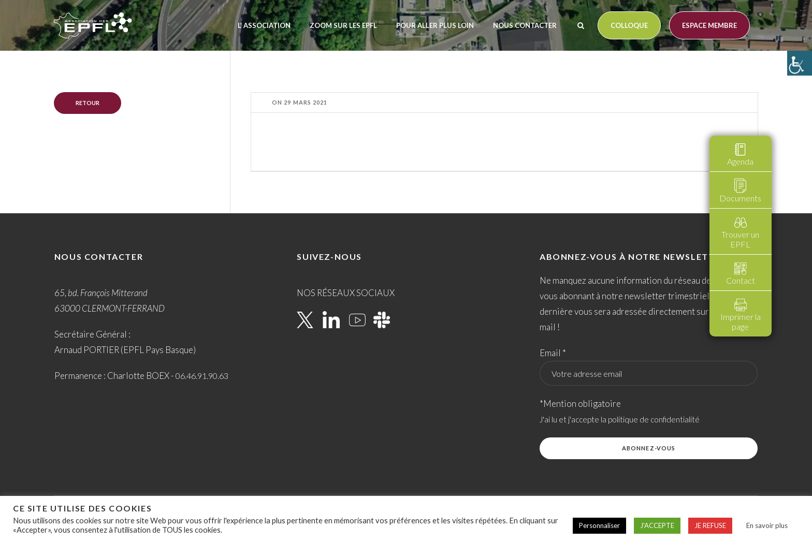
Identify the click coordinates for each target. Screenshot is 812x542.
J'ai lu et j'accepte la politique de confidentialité (620, 419)
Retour (87, 102)
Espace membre (709, 25)
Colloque (629, 25)
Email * (553, 352)
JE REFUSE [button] (710, 525)
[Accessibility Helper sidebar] (799, 63)
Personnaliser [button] (599, 525)
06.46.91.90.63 (202, 375)
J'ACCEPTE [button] (657, 525)
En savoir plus (767, 525)
